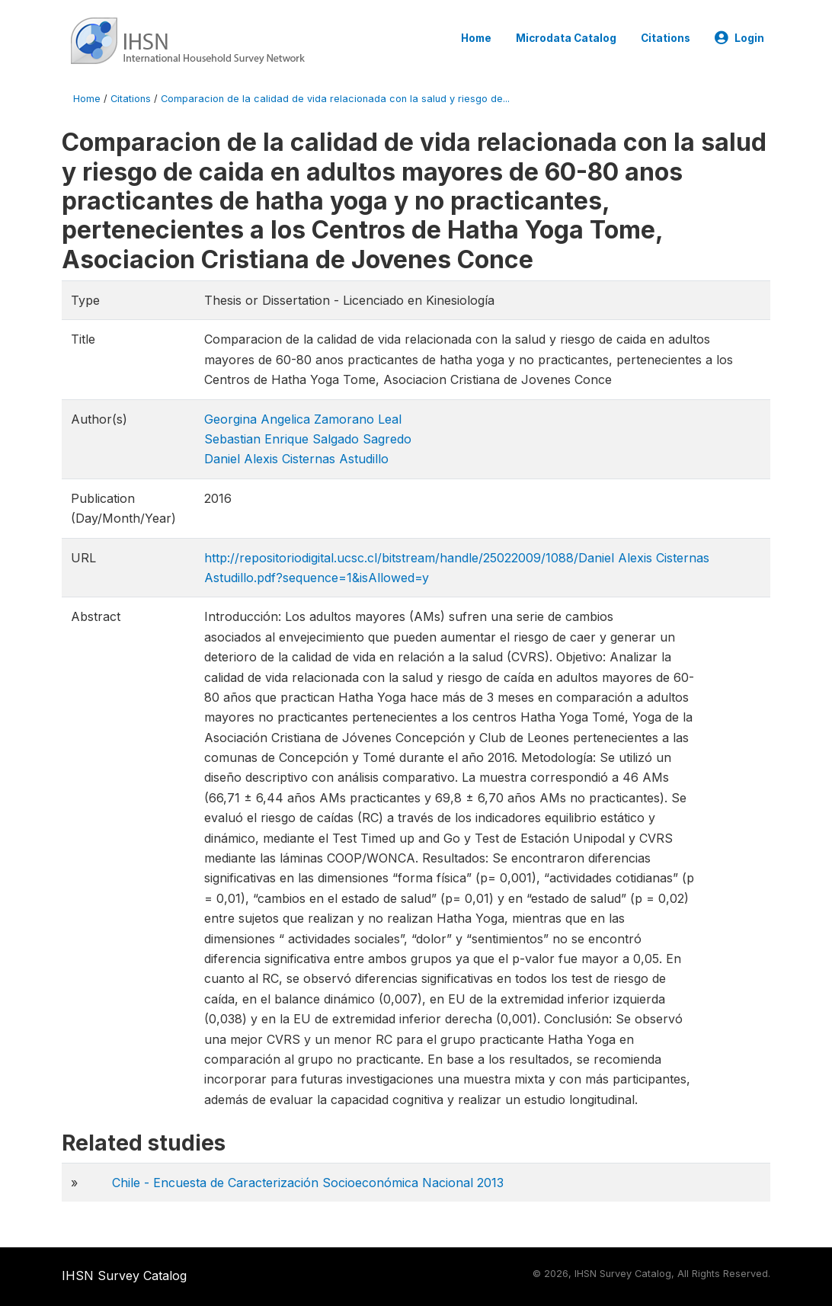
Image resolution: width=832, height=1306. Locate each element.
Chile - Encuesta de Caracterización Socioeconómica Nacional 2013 (308, 1182)
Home (476, 38)
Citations (665, 38)
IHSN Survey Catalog (124, 1275)
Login (739, 38)
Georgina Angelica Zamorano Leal (303, 419)
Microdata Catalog (566, 38)
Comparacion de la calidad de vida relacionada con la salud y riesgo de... (335, 98)
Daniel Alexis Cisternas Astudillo (296, 458)
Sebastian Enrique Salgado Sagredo (307, 439)
